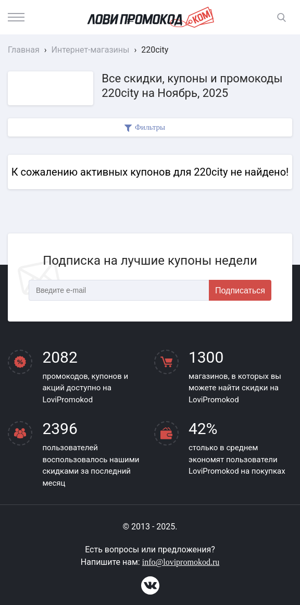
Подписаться (240, 290)
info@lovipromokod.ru (181, 562)
